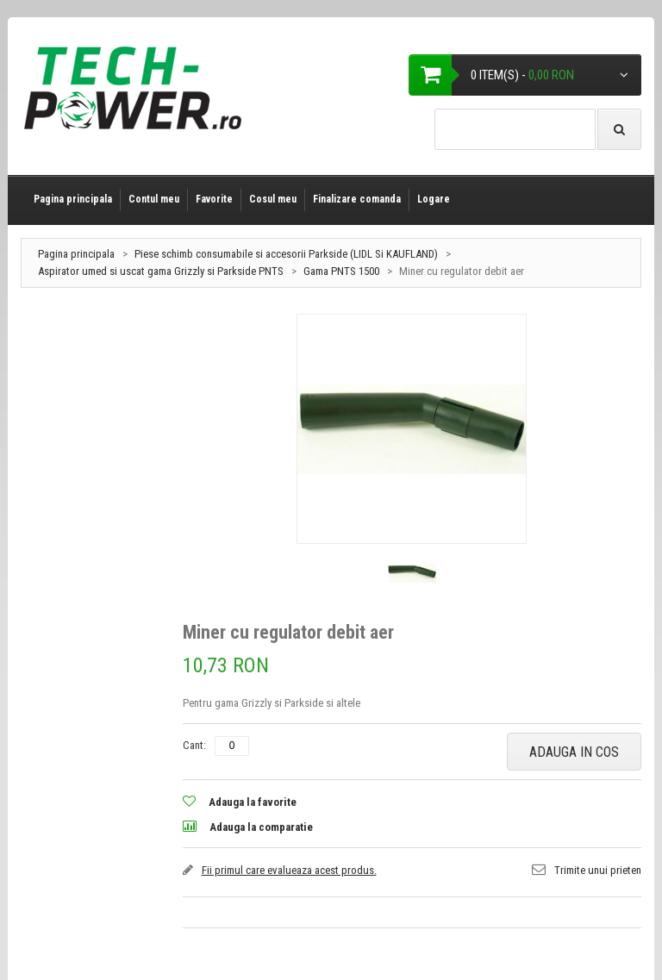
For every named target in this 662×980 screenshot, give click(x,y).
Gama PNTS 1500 (341, 271)
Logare (433, 199)
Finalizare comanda (357, 199)
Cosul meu (273, 199)
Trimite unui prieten (597, 870)
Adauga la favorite (253, 802)
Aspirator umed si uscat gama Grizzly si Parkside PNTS (162, 271)
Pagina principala (73, 199)
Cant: (194, 745)
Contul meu (153, 199)
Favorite (214, 199)
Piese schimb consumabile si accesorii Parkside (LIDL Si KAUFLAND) (286, 253)
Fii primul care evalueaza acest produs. (289, 870)
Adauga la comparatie (261, 827)
